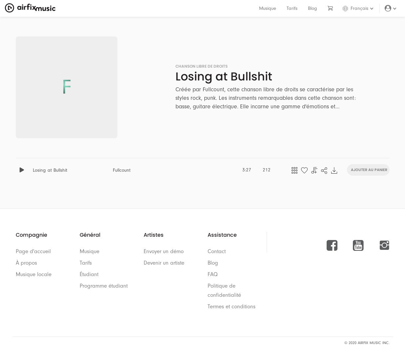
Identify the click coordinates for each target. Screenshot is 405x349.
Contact (217, 251)
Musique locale (33, 274)
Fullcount (122, 170)
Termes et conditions (231, 306)
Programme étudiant (104, 286)
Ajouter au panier (369, 169)
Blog (312, 8)
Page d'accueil (33, 251)
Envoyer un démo (164, 251)
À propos (26, 263)
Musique (267, 8)
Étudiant (89, 274)
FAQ (213, 274)
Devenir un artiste (164, 263)
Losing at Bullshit (50, 170)
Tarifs (292, 8)
